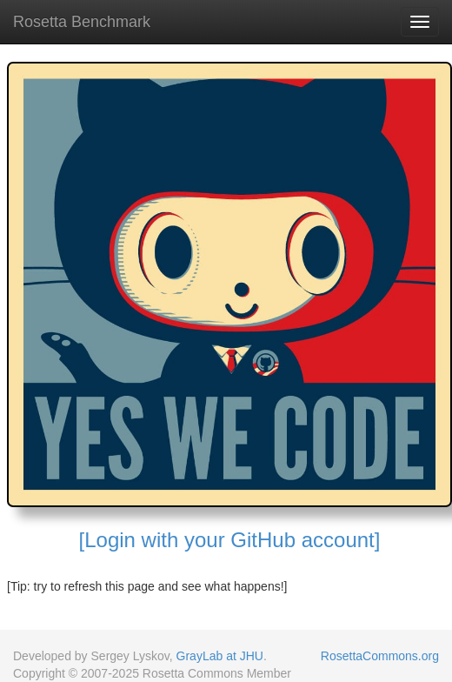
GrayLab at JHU (219, 656)
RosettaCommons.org (380, 656)
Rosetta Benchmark (81, 21)
